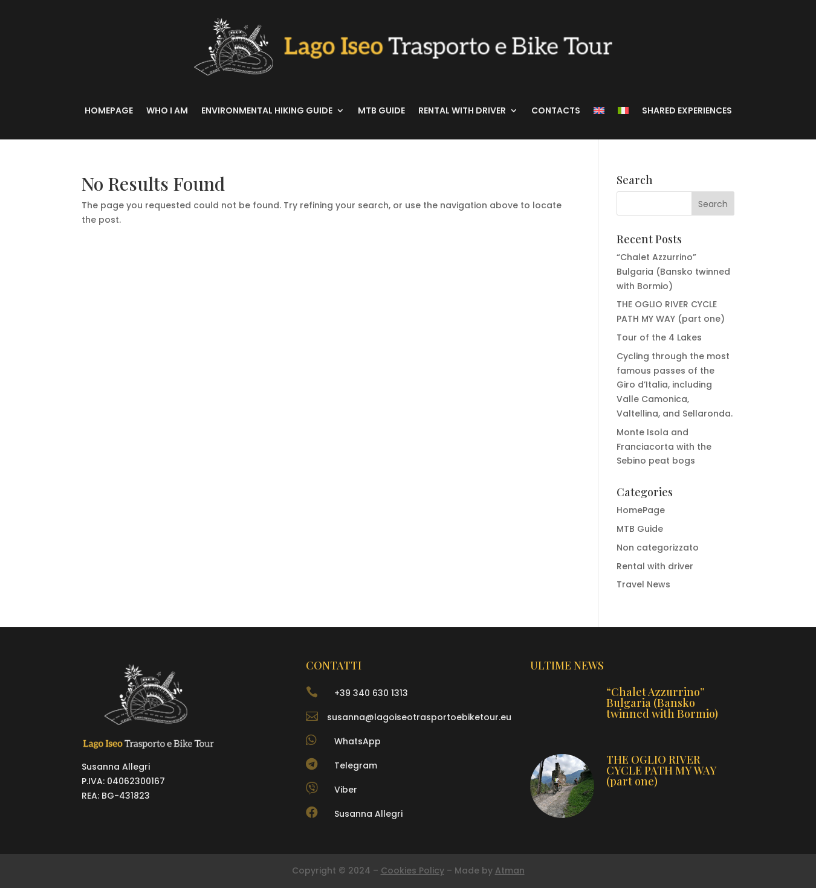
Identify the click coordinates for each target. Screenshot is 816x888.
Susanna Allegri (368, 814)
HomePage (641, 510)
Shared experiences (687, 110)
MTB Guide (381, 110)
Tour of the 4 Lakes (659, 337)
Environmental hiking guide (266, 110)
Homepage (109, 110)
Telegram (355, 765)
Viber (345, 790)
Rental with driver (462, 110)
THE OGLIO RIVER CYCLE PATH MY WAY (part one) (661, 770)
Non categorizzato (658, 547)
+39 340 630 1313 (371, 693)
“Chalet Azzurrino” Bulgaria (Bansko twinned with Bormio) (673, 271)
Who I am (167, 110)
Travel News (643, 584)
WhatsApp (357, 741)
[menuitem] (599, 110)
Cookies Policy (412, 870)
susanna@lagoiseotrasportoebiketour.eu (419, 717)
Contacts (555, 110)
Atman (510, 870)
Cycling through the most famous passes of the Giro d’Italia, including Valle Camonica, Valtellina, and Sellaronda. (675, 385)
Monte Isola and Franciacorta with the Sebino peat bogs (664, 446)
